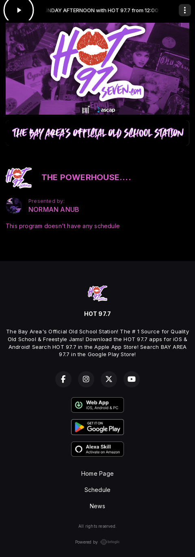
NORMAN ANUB (53, 209)
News (97, 506)
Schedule (97, 489)
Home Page (97, 473)
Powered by (97, 542)
